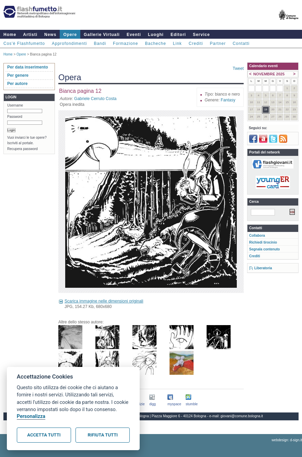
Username (15, 105)
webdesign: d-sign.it (287, 440)
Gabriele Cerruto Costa (95, 98)
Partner (218, 43)
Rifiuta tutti (103, 434)
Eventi (134, 34)
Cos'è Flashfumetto (24, 43)
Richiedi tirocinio (263, 242)
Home (9, 34)
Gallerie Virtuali (102, 34)
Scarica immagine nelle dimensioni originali (104, 301)
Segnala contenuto (264, 249)
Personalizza (31, 416)
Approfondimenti (69, 43)
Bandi (100, 43)
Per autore (17, 83)
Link (177, 43)
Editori (178, 34)
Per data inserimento (27, 67)
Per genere (17, 75)
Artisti (30, 34)
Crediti (196, 43)
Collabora (257, 235)
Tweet (238, 68)
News (50, 34)
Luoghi (156, 34)
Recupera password (22, 149)
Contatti (241, 43)
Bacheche (155, 43)
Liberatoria (263, 268)
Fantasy (228, 100)
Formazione (125, 43)
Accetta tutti (43, 434)
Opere (70, 34)
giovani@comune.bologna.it (242, 416)
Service (201, 34)
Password (14, 117)
